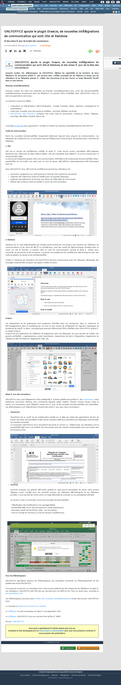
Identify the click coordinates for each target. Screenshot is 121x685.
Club (91, 2)
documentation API (14, 596)
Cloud (36, 5)
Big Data (32, 9)
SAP (91, 9)
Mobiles (107, 5)
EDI (75, 5)
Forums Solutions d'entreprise (27, 12)
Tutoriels (21, 2)
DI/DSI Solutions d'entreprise (22, 5)
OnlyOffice (115, 9)
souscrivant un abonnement (51, 633)
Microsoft (53, 5)
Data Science (64, 9)
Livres (86, 12)
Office (100, 5)
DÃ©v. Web (68, 5)
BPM (38, 9)
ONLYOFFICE (18, 624)
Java (60, 5)
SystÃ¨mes (116, 5)
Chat (44, 2)
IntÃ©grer (12, 614)
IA (41, 5)
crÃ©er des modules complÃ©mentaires (53, 601)
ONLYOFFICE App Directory (22, 116)
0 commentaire (45, 48)
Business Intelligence (50, 9)
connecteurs (88, 402)
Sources (93, 12)
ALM (46, 5)
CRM (81, 9)
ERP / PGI (74, 9)
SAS (86, 9)
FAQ (30, 2)
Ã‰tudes (75, 2)
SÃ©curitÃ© (99, 9)
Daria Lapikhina (30, 48)
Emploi (65, 2)
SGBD (94, 5)
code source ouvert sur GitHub (32, 608)
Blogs (37, 2)
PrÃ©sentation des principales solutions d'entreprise (57, 12)
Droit (84, 2)
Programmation (84, 5)
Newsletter (54, 2)
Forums (11, 2)
